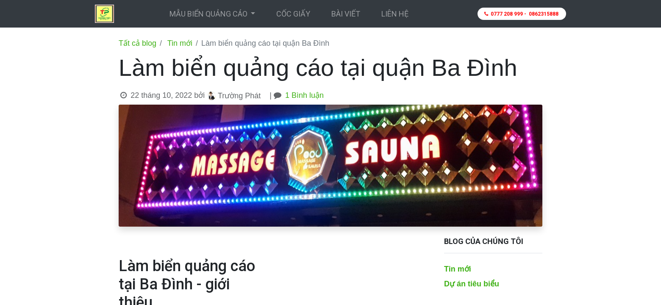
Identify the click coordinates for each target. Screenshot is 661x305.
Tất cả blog (137, 43)
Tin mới (179, 43)
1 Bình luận (304, 95)
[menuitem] (293, 13)
